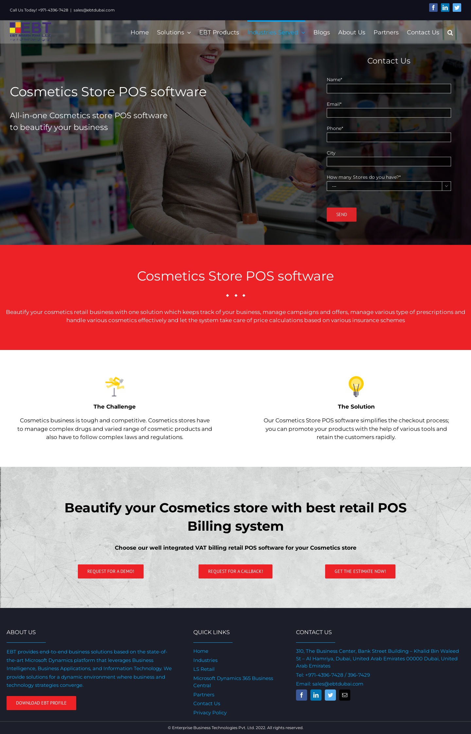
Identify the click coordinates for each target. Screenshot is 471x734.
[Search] (447, 31)
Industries (204, 660)
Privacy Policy (209, 712)
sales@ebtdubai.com (94, 10)
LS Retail (203, 669)
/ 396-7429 (354, 675)
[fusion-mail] (342, 695)
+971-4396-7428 (322, 675)
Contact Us (205, 703)
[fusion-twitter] (328, 695)
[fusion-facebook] (299, 695)
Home (199, 651)
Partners (202, 694)
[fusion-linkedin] (314, 695)
